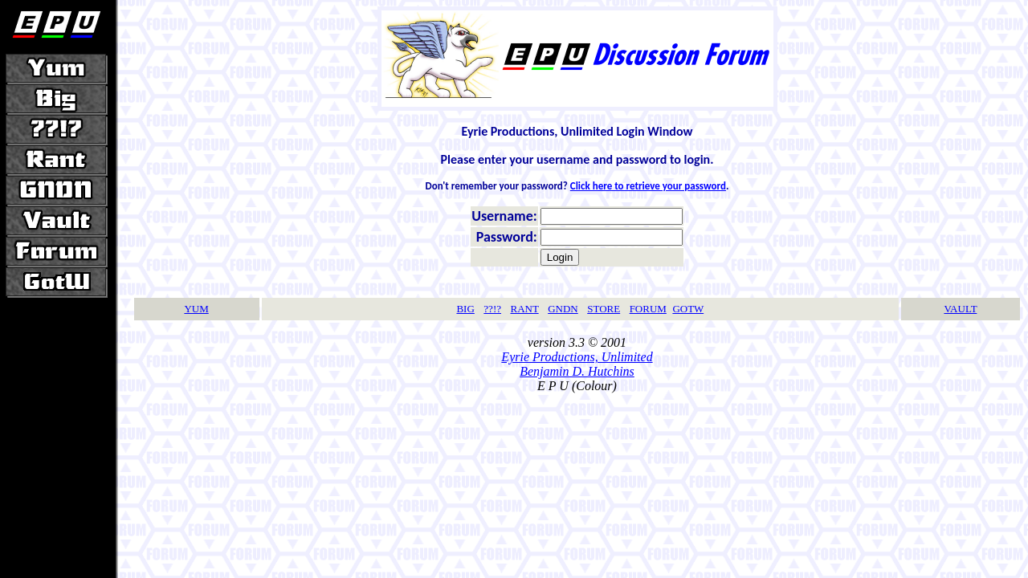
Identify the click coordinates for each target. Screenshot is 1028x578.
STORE (603, 309)
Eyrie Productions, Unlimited (576, 357)
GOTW (688, 309)
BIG (465, 309)
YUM (196, 309)
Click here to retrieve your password (648, 186)
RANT (524, 309)
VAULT (960, 309)
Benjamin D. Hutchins (577, 371)
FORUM (648, 309)
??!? (492, 309)
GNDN (563, 309)
